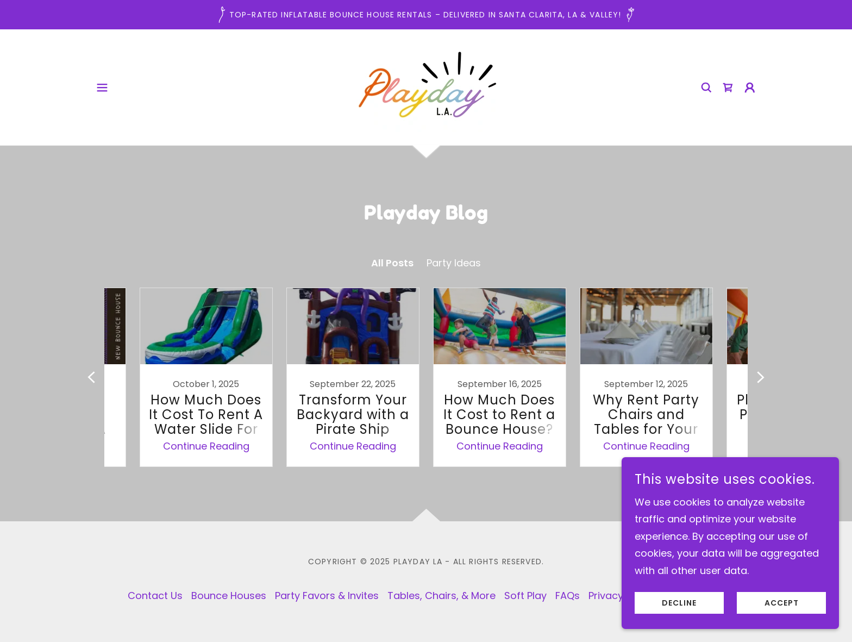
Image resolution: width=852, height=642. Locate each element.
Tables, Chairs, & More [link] (441, 595)
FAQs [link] (567, 595)
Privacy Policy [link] (621, 595)
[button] (102, 87)
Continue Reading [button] (206, 446)
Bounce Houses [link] (228, 595)
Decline (679, 602)
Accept (782, 602)
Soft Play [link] (525, 595)
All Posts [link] (392, 263)
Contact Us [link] (155, 595)
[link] (426, 86)
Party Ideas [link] (454, 263)
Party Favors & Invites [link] (327, 595)
